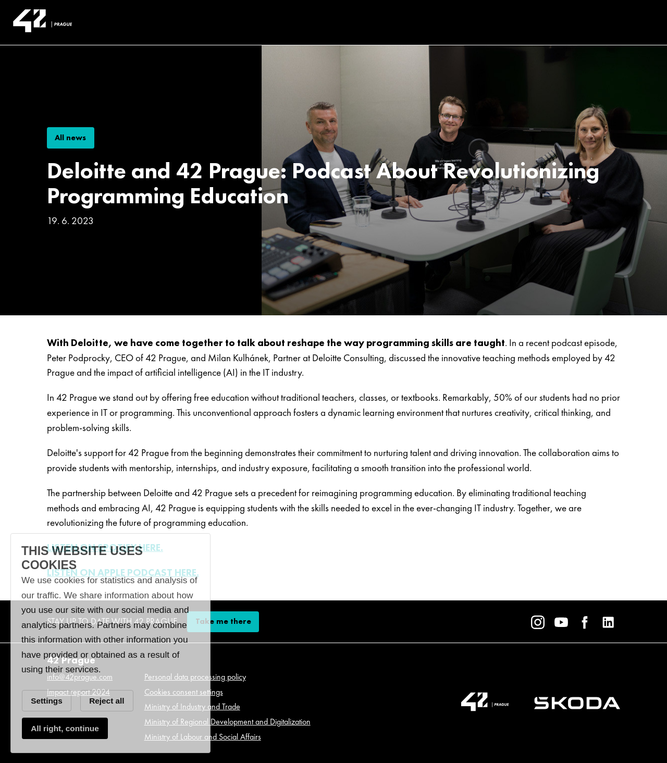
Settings (47, 700)
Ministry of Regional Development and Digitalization (227, 721)
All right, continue (65, 728)
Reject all (106, 700)
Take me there (223, 621)
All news (70, 137)
